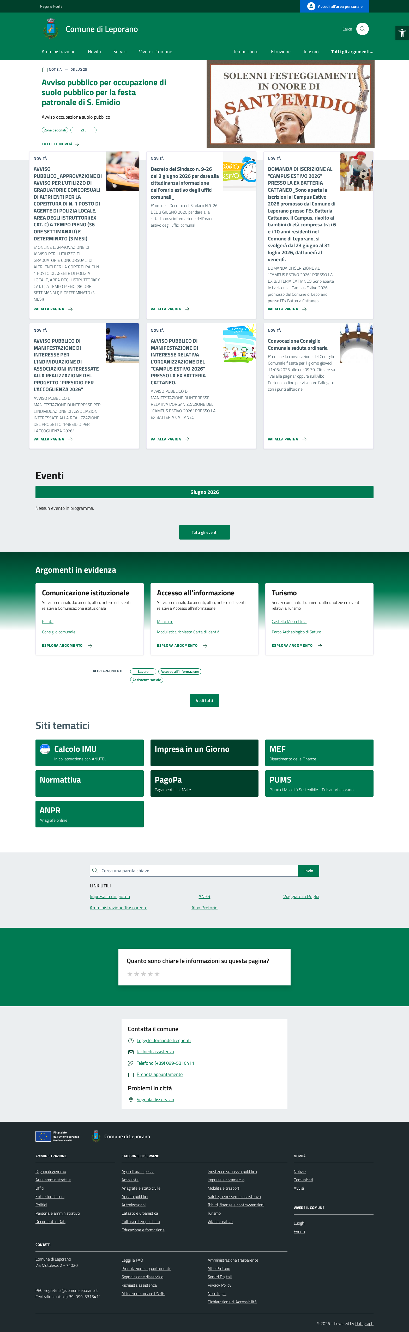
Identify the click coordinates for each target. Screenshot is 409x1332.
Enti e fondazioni (49, 1196)
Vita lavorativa (220, 1221)
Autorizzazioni (134, 1205)
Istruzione (281, 51)
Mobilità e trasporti (224, 1188)
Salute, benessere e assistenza (234, 1196)
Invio (308, 871)
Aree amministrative (53, 1180)
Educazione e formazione (143, 1230)
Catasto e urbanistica (140, 1213)
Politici (41, 1205)
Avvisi (299, 1188)
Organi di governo (50, 1171)
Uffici (39, 1188)
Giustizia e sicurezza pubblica (232, 1171)
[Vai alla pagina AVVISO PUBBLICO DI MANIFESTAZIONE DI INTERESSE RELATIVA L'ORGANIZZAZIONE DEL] (169, 437)
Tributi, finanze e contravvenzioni (236, 1205)
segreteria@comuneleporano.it (71, 1290)
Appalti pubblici (135, 1196)
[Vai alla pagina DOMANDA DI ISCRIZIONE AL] (286, 307)
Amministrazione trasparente (233, 1260)
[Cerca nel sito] (362, 29)
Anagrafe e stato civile (141, 1188)
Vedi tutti (204, 700)
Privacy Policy (219, 1285)
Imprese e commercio (226, 1180)
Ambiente (130, 1180)
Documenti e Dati (50, 1221)
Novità (94, 51)
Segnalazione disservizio (142, 1277)
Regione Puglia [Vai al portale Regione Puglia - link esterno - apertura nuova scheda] (51, 6)
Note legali (217, 1293)
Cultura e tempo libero (141, 1221)
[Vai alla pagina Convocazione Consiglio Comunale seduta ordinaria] (286, 437)
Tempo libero (245, 51)
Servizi (120, 51)
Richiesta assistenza (139, 1285)
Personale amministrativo (57, 1213)
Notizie (300, 1171)
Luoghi (299, 1223)
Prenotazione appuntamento (146, 1268)
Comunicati (303, 1180)
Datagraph (364, 1323)
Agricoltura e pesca (138, 1171)
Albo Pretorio (219, 1268)
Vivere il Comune (155, 51)
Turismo (311, 51)
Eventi (299, 1231)
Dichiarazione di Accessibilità (232, 1302)
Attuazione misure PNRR (143, 1293)
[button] (402, 33)
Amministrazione (58, 51)
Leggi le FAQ (132, 1260)
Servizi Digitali (220, 1277)
